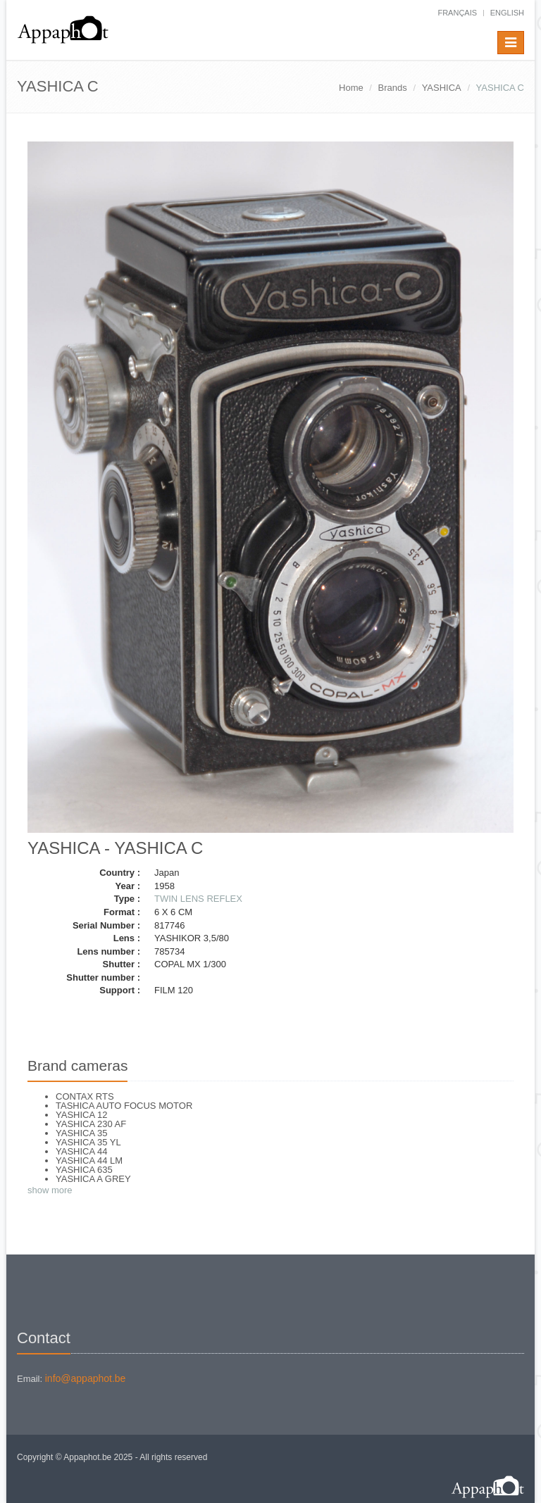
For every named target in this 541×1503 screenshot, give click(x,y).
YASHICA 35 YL (88, 1142)
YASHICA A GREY (93, 1179)
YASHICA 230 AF (91, 1124)
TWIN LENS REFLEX (198, 898)
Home (351, 87)
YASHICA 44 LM (89, 1160)
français (457, 12)
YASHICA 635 (84, 1169)
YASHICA (441, 87)
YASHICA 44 (81, 1151)
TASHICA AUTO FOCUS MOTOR (124, 1105)
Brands (392, 87)
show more (50, 1190)
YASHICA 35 (81, 1133)
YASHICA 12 (81, 1114)
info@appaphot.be (85, 1378)
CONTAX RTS (85, 1096)
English (507, 12)
